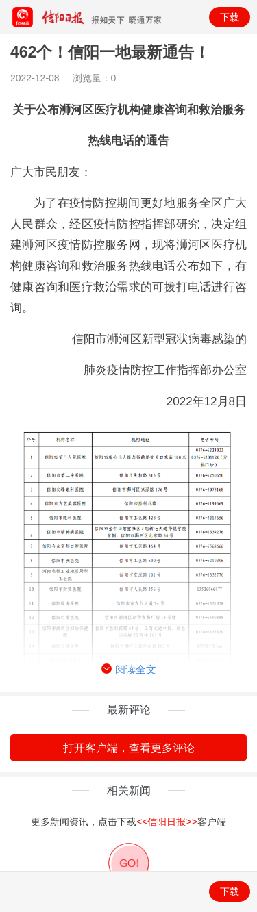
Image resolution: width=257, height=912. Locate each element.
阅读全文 (128, 669)
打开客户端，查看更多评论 (129, 748)
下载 (229, 17)
